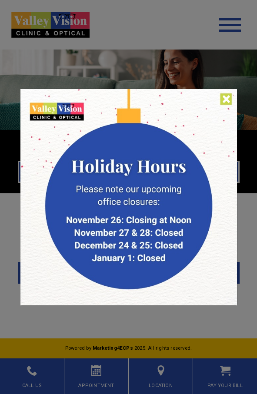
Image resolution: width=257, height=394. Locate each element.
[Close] (226, 99)
